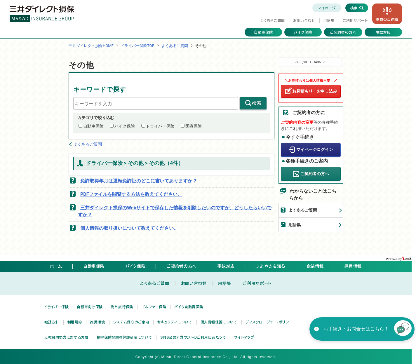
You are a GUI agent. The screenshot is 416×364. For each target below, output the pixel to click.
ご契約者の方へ (343, 32)
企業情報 (315, 266)
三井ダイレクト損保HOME (91, 45)
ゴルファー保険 (153, 307)
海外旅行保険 (122, 307)
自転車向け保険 (89, 307)
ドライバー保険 (160, 126)
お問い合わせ (304, 20)
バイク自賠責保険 (188, 307)
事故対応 (383, 32)
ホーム (56, 266)
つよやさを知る (270, 266)
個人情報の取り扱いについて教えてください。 (129, 228)
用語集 (329, 20)
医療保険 (193, 126)
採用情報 (353, 266)
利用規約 (74, 322)
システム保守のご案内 (131, 322)
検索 (256, 103)
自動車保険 (263, 32)
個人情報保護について (219, 322)
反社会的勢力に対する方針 (66, 337)
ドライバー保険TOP (137, 45)
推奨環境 (97, 322)
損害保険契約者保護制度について (124, 337)
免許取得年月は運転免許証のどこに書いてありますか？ (138, 181)
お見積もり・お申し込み (314, 91)
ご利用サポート (355, 20)
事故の (387, 19)
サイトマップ (244, 337)
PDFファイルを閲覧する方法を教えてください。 (131, 194)
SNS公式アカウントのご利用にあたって (193, 337)
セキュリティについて (174, 322)
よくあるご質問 (272, 20)
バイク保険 (303, 32)
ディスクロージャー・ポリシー (269, 322)
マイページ (326, 8)
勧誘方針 (51, 322)
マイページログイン (314, 149)
